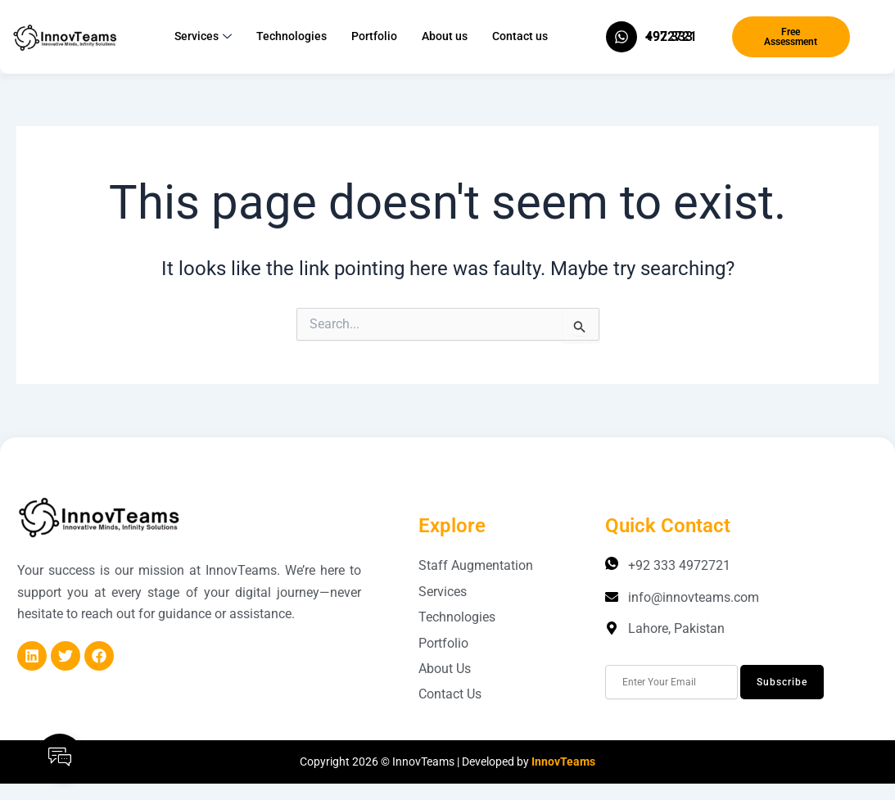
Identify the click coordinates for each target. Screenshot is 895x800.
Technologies (291, 36)
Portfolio (374, 36)
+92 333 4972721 (671, 36)
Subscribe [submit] (782, 682)
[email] (671, 682)
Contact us (520, 36)
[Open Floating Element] (60, 757)
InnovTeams (563, 761)
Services (203, 37)
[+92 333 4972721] (621, 36)
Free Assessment (790, 36)
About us (445, 36)
